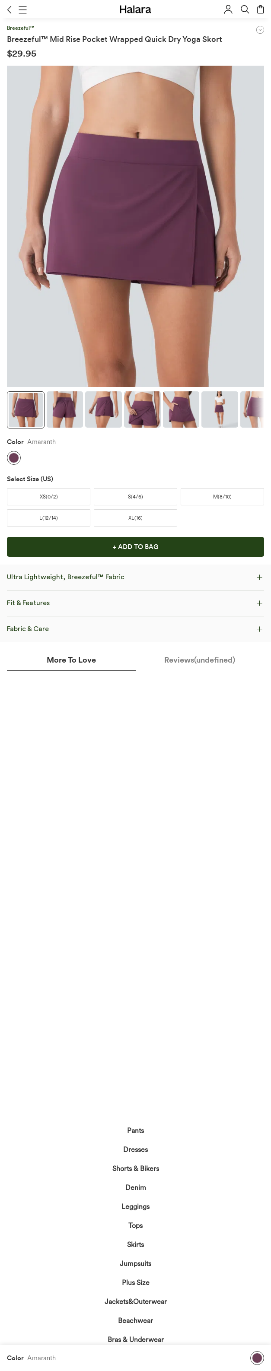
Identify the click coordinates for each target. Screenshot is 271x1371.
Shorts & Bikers (135, 1169)
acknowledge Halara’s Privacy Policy (103, 793)
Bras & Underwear (136, 1340)
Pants (135, 1131)
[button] (9, 9)
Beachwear (135, 1321)
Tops (135, 1226)
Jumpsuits (135, 1264)
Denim (135, 1188)
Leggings (135, 1207)
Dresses (135, 1150)
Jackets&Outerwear (136, 1302)
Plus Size (136, 1283)
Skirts (135, 1245)
